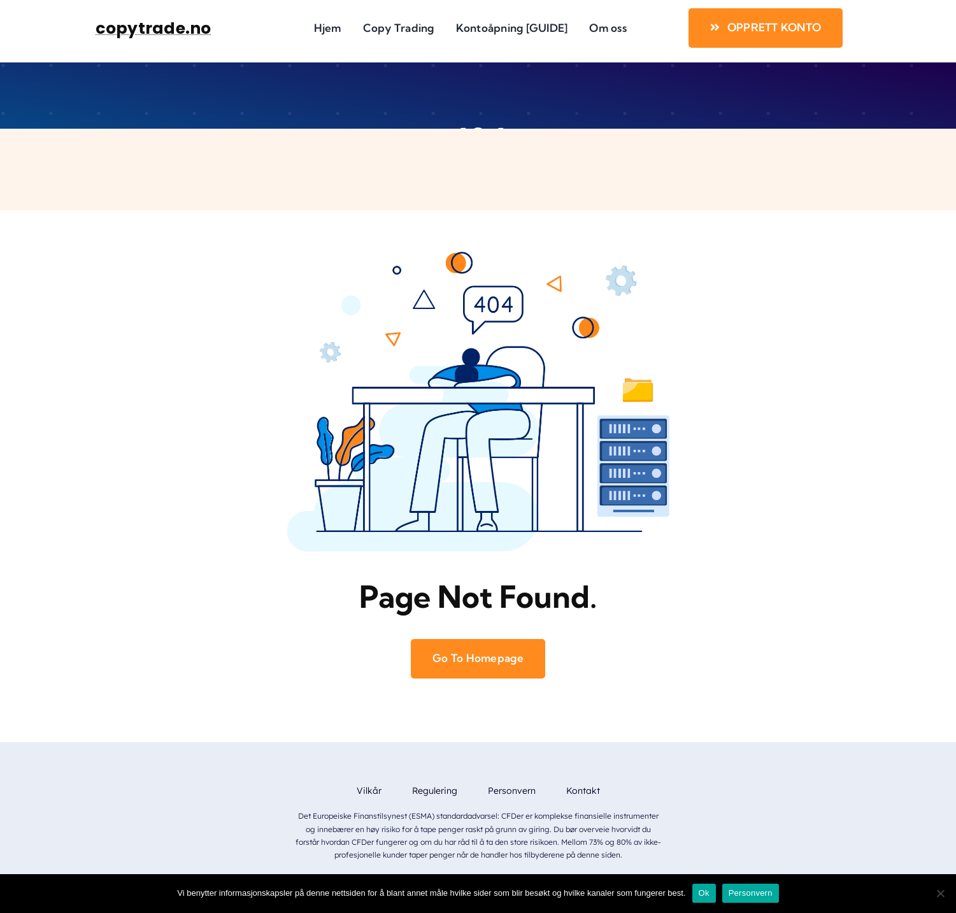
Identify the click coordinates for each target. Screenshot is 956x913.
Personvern (751, 893)
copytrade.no (153, 28)
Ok (704, 893)
